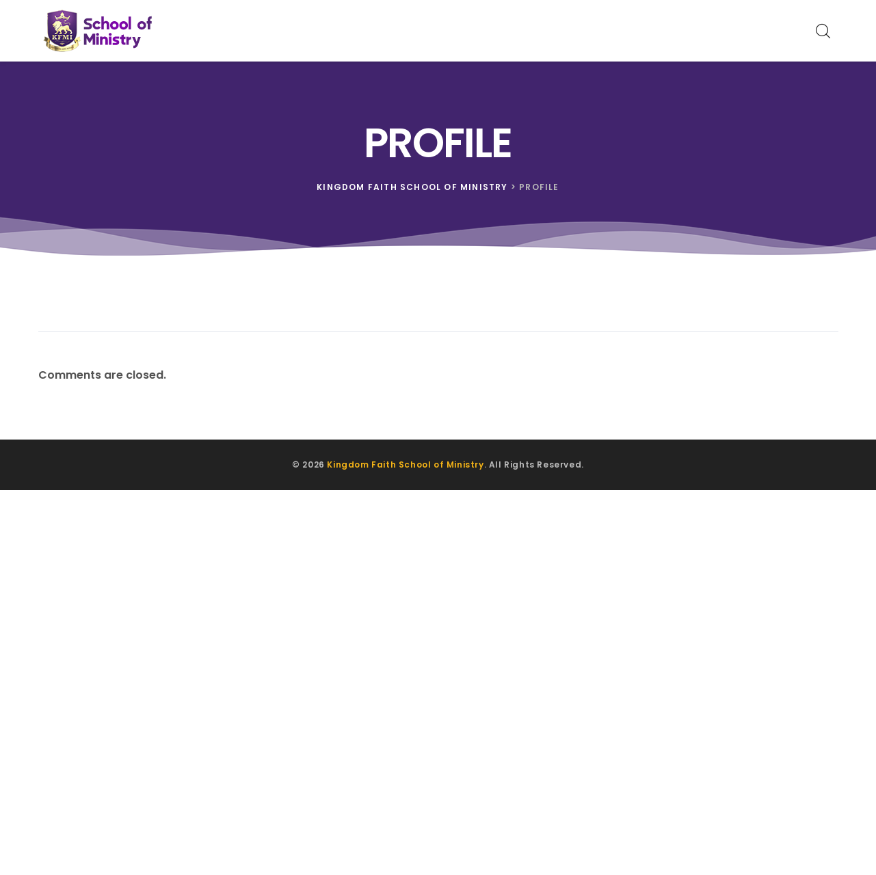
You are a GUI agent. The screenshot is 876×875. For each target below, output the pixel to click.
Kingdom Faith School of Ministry (405, 464)
